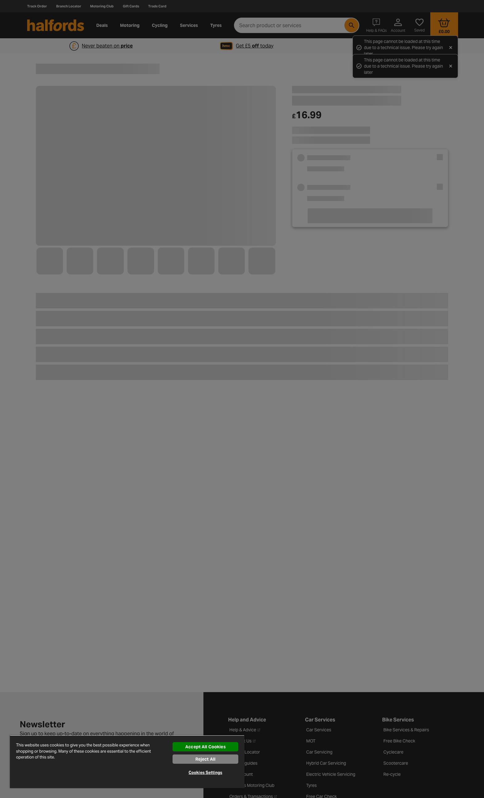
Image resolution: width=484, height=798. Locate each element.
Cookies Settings (205, 772)
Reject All (205, 759)
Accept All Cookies (205, 747)
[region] (127, 761)
